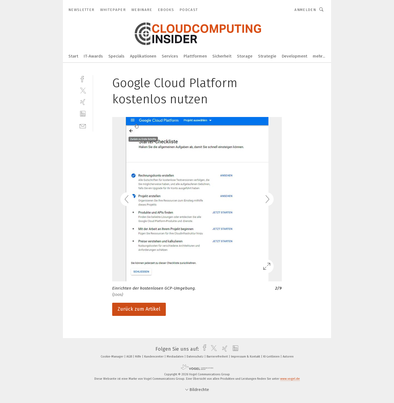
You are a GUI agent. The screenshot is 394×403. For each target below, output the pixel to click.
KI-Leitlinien (271, 356)
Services (170, 56)
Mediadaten (175, 356)
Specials (116, 56)
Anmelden (305, 9)
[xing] (82, 102)
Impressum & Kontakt (246, 356)
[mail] (82, 125)
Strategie (267, 56)
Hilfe (138, 356)
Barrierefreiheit (218, 356)
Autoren (288, 356)
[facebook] (82, 78)
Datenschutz (195, 356)
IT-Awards (93, 56)
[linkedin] (82, 113)
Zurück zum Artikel (139, 309)
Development (294, 56)
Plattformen (195, 56)
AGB (129, 356)
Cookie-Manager (112, 356)
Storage (245, 56)
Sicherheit (221, 56)
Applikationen (143, 56)
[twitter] (82, 90)
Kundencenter (154, 356)
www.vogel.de (290, 379)
